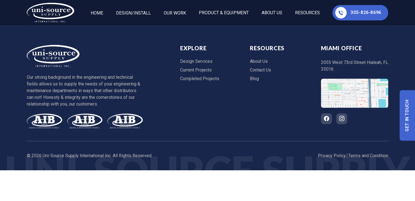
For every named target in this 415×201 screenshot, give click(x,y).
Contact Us (260, 70)
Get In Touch (407, 115)
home (97, 13)
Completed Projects (199, 78)
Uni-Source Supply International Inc (77, 155)
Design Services (196, 61)
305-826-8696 (358, 12)
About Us (272, 12)
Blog (254, 78)
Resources (307, 12)
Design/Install (133, 13)
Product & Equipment (224, 12)
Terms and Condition (368, 155)
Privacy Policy (332, 155)
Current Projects (196, 70)
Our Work (175, 13)
